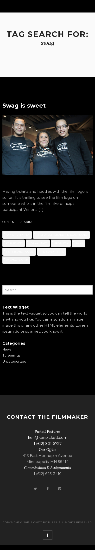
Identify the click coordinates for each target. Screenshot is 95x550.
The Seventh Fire (52, 251)
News (6, 349)
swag (79, 243)
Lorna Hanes (38, 243)
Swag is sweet (24, 105)
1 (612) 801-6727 (48, 443)
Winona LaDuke (17, 260)
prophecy (61, 243)
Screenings (11, 355)
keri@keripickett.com (47, 437)
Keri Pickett (14, 243)
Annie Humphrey (18, 234)
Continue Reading (18, 222)
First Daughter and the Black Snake (62, 234)
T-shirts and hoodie (20, 251)
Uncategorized (14, 361)
